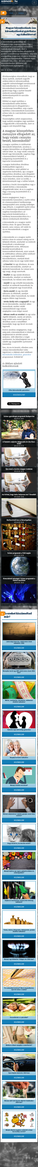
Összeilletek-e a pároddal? (19, 1017)
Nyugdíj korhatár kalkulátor (19, 757)
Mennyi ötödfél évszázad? (19, 785)
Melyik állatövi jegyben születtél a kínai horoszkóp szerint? (19, 1131)
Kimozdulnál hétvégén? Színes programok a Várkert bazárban (19, 579)
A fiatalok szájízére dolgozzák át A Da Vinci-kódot (19, 443)
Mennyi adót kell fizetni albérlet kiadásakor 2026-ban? (19, 1101)
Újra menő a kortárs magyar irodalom (19, 469)
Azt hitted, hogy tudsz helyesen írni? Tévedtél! (19, 494)
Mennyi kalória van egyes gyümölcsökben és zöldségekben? (19, 872)
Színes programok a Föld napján (19, 553)
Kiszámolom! (19, 394)
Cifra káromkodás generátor (19, 390)
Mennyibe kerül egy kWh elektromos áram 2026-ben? (19, 672)
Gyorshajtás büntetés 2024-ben (19, 1073)
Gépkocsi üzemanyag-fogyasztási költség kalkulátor (19, 901)
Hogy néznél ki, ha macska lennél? (19, 843)
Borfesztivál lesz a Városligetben (19, 520)
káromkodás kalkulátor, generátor (16, 354)
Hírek (11, 13)
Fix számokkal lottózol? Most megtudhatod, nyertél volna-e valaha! (19, 989)
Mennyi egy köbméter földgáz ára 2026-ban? (19, 959)
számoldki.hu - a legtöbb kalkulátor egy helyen (9, 2)
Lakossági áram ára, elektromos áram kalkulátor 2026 (19, 642)
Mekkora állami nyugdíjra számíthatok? (19, 1045)
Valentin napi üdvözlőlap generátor (19, 730)
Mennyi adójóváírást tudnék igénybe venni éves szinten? (19, 815)
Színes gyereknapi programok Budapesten (19, 416)
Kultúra (21, 13)
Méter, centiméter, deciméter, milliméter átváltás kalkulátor (19, 701)
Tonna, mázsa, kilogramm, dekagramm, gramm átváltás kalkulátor (19, 930)
